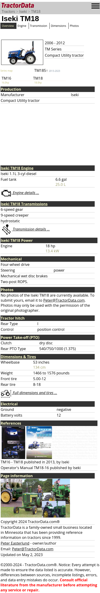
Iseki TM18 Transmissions (24, 203)
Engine (22, 26)
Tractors (8, 12)
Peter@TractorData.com (64, 300)
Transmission (38, 26)
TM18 (35, 12)
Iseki (23, 12)
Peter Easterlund (15, 543)
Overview (8, 26)
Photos (74, 26)
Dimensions (58, 26)
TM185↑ (47, 70)
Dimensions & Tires (18, 356)
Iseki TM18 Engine (17, 168)
